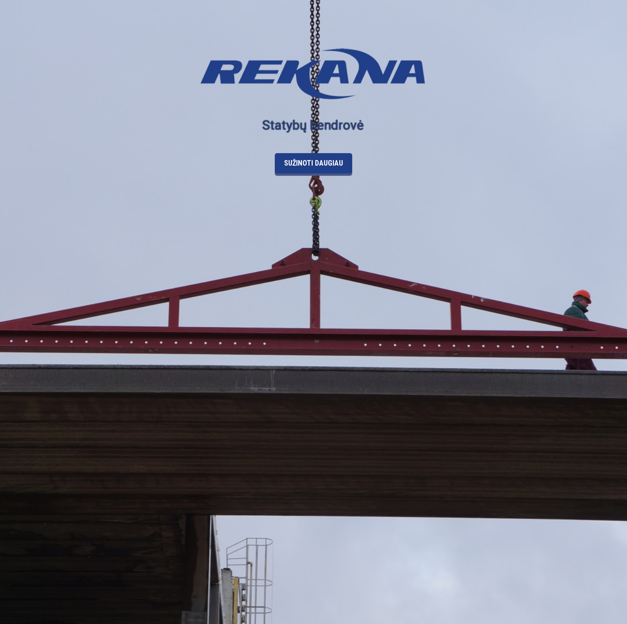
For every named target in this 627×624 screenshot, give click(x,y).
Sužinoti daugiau (313, 151)
